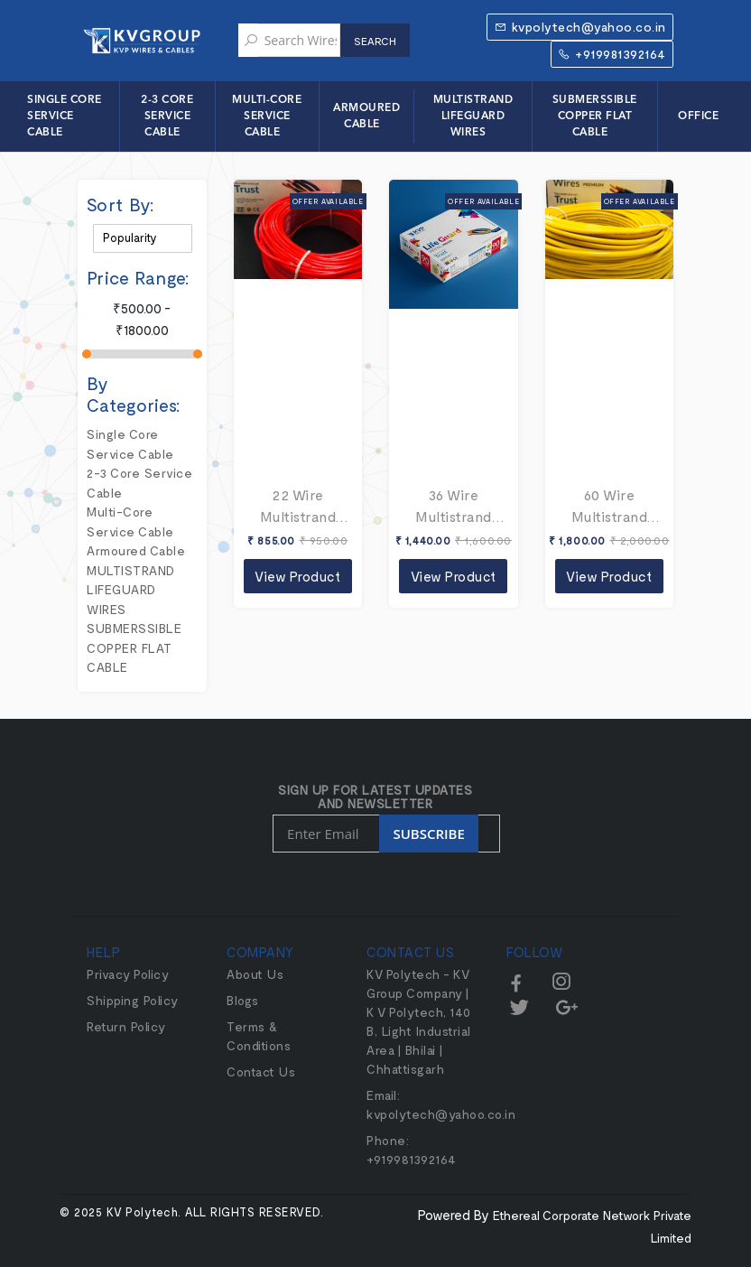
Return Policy (126, 1026)
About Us (255, 974)
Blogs (243, 1000)
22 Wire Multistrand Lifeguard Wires (298, 506)
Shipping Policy (133, 1000)
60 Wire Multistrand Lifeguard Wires (609, 506)
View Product (297, 576)
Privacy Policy (128, 974)
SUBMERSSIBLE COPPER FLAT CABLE (594, 116)
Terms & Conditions (259, 1036)
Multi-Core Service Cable (266, 116)
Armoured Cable (366, 116)
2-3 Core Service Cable (167, 116)
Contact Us (261, 1071)
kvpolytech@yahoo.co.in (580, 26)
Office (698, 116)
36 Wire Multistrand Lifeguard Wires (453, 506)
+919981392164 (612, 53)
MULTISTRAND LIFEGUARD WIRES (473, 116)
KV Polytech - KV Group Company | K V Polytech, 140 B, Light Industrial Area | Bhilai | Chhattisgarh (418, 1021)
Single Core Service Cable (64, 116)
